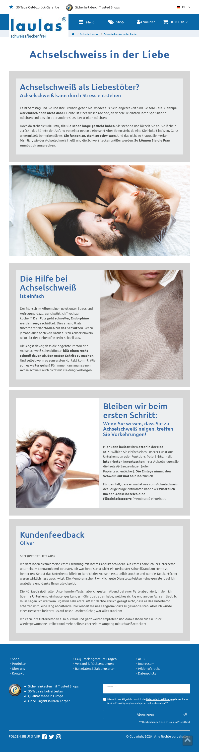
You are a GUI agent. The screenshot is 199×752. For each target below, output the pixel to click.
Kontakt (16, 673)
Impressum (144, 663)
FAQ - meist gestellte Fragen (94, 658)
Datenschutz (145, 673)
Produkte (17, 663)
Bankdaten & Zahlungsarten (93, 668)
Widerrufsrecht (147, 668)
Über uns (17, 668)
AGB (139, 658)
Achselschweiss (89, 34)
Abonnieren (162, 714)
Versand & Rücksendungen (93, 663)
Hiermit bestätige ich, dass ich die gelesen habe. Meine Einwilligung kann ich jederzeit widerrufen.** (147, 701)
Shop (14, 658)
